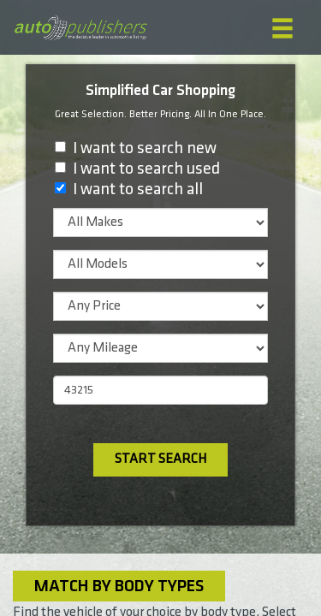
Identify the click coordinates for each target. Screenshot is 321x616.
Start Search (160, 459)
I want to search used (146, 168)
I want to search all (138, 189)
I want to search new (145, 148)
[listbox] (160, 222)
